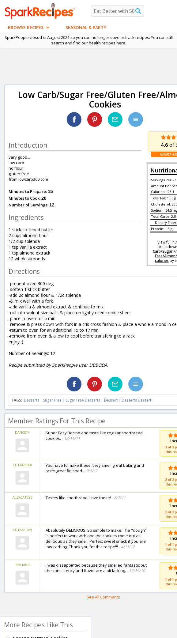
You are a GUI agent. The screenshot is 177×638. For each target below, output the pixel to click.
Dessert (111, 400)
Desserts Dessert (136, 400)
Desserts (31, 400)
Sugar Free (52, 400)
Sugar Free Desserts (83, 400)
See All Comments (103, 597)
